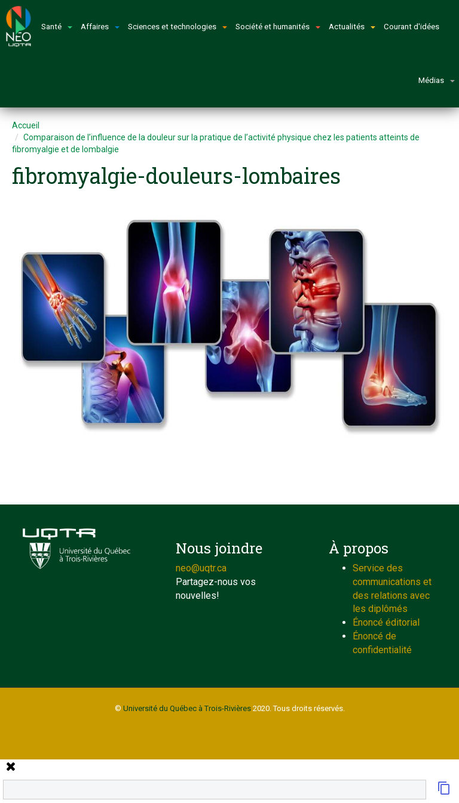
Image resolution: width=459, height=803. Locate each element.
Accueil (25, 125)
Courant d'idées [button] (411, 26)
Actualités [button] (352, 26)
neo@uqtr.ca (201, 568)
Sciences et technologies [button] (177, 26)
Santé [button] (56, 26)
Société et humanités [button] (277, 26)
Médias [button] (436, 80)
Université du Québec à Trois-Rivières (187, 708)
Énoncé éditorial (386, 622)
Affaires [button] (100, 26)
